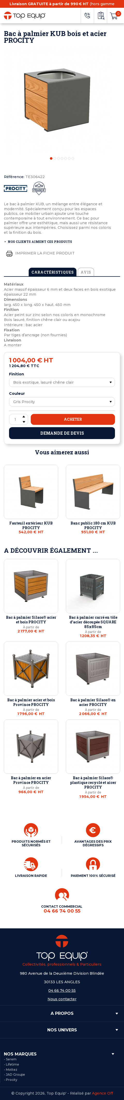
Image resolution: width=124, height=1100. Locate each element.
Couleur (17, 393)
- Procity (10, 1080)
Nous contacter (62, 999)
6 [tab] (69, 158)
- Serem (10, 1059)
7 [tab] (73, 158)
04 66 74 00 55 (62, 990)
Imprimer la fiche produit (39, 253)
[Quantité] (18, 419)
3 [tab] (58, 158)
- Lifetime (11, 1064)
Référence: (14, 176)
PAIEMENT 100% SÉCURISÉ (93, 876)
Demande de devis (62, 433)
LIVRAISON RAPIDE (31, 876)
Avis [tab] (86, 272)
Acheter (73, 419)
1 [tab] (51, 158)
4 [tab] (62, 158)
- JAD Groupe (14, 1074)
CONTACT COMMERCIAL (62, 909)
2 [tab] (54, 158)
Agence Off (102, 1093)
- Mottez (10, 1070)
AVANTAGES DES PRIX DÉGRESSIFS (93, 843)
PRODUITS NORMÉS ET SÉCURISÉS (31, 843)
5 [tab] (65, 158)
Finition (16, 374)
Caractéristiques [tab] (53, 272)
